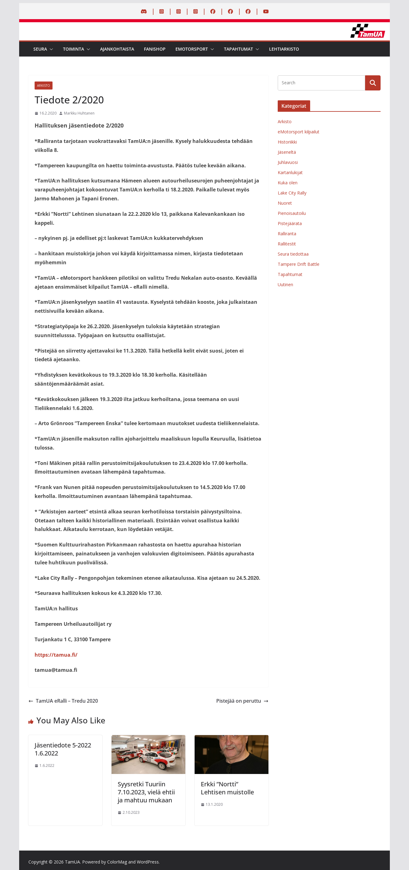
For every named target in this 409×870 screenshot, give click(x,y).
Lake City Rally (292, 193)
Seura (40, 49)
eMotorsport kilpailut (298, 132)
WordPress (148, 862)
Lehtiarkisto (284, 49)
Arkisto (43, 85)
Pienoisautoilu (292, 213)
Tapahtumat (238, 49)
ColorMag (117, 862)
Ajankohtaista (117, 49)
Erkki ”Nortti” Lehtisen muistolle (227, 788)
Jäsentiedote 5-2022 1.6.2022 (63, 749)
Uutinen (285, 284)
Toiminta (73, 49)
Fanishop (155, 49)
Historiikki (287, 142)
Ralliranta (287, 233)
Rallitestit (287, 244)
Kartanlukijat (290, 172)
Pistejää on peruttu (242, 700)
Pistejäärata (290, 223)
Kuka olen (287, 183)
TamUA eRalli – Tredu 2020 (63, 700)
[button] (50, 49)
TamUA (72, 862)
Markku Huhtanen (79, 113)
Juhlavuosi (288, 162)
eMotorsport (191, 49)
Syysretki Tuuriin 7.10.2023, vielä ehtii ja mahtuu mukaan (146, 792)
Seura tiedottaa (293, 254)
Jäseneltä (287, 152)
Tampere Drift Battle (298, 264)
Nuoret (285, 203)
